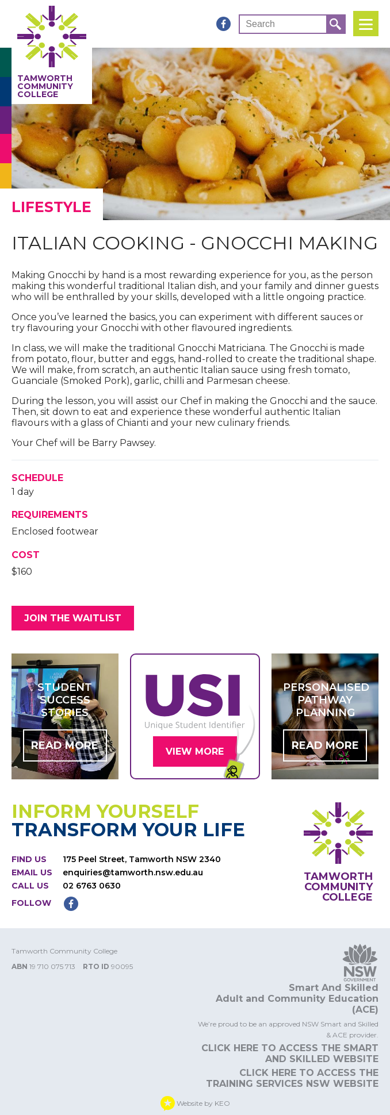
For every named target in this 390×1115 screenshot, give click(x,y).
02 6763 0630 (92, 886)
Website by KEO (195, 1104)
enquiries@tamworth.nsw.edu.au (133, 873)
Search (260, 24)
